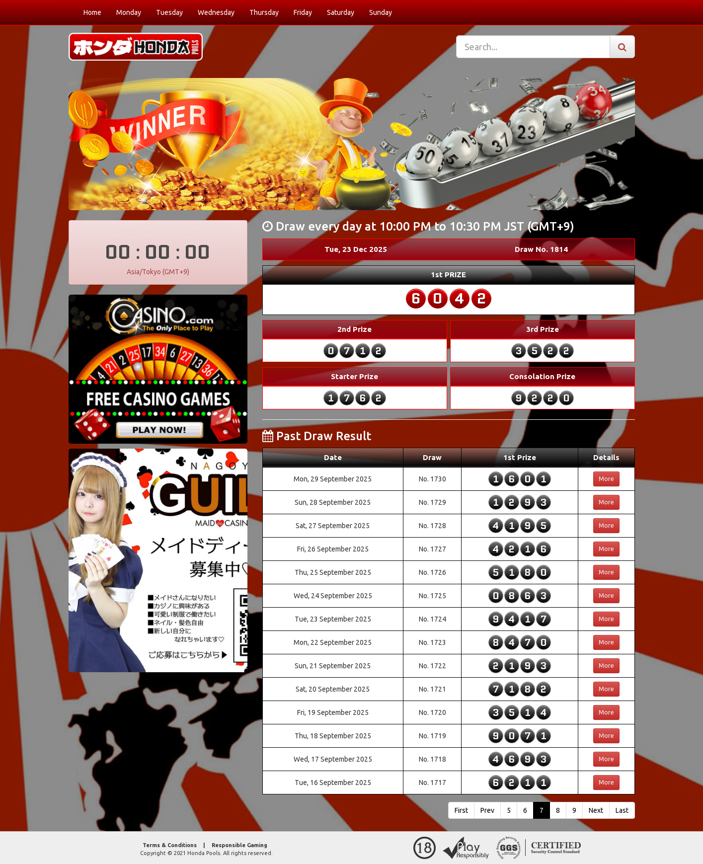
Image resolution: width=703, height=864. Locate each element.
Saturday (340, 12)
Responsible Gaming (239, 845)
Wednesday (216, 12)
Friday (303, 12)
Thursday (264, 12)
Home (92, 12)
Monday (128, 12)
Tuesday (169, 12)
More (606, 478)
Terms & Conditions (170, 845)
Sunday (380, 12)
